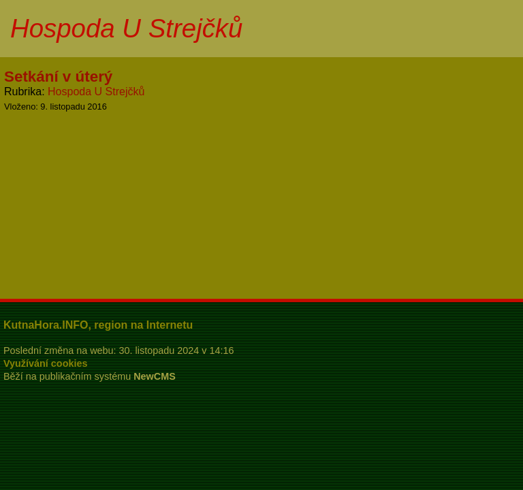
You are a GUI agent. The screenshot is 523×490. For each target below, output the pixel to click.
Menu (495, 28)
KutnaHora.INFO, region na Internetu (98, 325)
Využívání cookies (45, 363)
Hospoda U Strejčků (96, 91)
